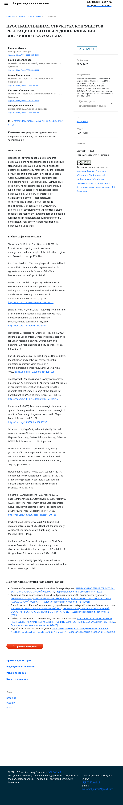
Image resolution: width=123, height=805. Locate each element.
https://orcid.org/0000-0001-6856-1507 (23, 85)
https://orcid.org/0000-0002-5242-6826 (23, 100)
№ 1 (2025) (35, 16)
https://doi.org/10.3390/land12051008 (34, 371)
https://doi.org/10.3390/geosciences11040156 (32, 514)
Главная (10, 16)
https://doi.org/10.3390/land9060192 (27, 422)
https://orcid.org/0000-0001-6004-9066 (23, 70)
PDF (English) (87, 48)
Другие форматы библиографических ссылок (92, 103)
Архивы (22, 16)
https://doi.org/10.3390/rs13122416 (27, 325)
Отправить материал (25, 646)
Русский (10, 702)
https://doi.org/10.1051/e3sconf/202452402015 (33, 398)
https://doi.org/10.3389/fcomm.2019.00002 (30, 302)
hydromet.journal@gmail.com (97, 788)
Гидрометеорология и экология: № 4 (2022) (78, 591)
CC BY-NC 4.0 (54, 772)
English (10, 707)
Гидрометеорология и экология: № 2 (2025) (91, 631)
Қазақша (11, 697)
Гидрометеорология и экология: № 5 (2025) (34, 625)
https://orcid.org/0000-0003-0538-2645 (23, 55)
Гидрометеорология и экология (31, 3)
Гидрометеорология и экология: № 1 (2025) (66, 601)
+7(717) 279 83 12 (91, 782)
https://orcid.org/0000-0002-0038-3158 (23, 112)
